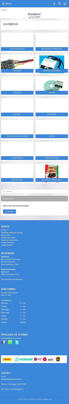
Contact (4, 10)
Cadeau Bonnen (7, 245)
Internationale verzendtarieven (11, 279)
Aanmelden (9, 211)
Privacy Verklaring (7, 243)
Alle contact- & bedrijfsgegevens (12, 389)
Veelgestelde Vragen (8, 238)
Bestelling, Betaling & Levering (12, 233)
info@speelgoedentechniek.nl (11, 379)
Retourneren (5, 235)
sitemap (45, 399)
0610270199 (21, 384)
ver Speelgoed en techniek (11, 338)
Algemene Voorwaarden (9, 240)
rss (50, 399)
